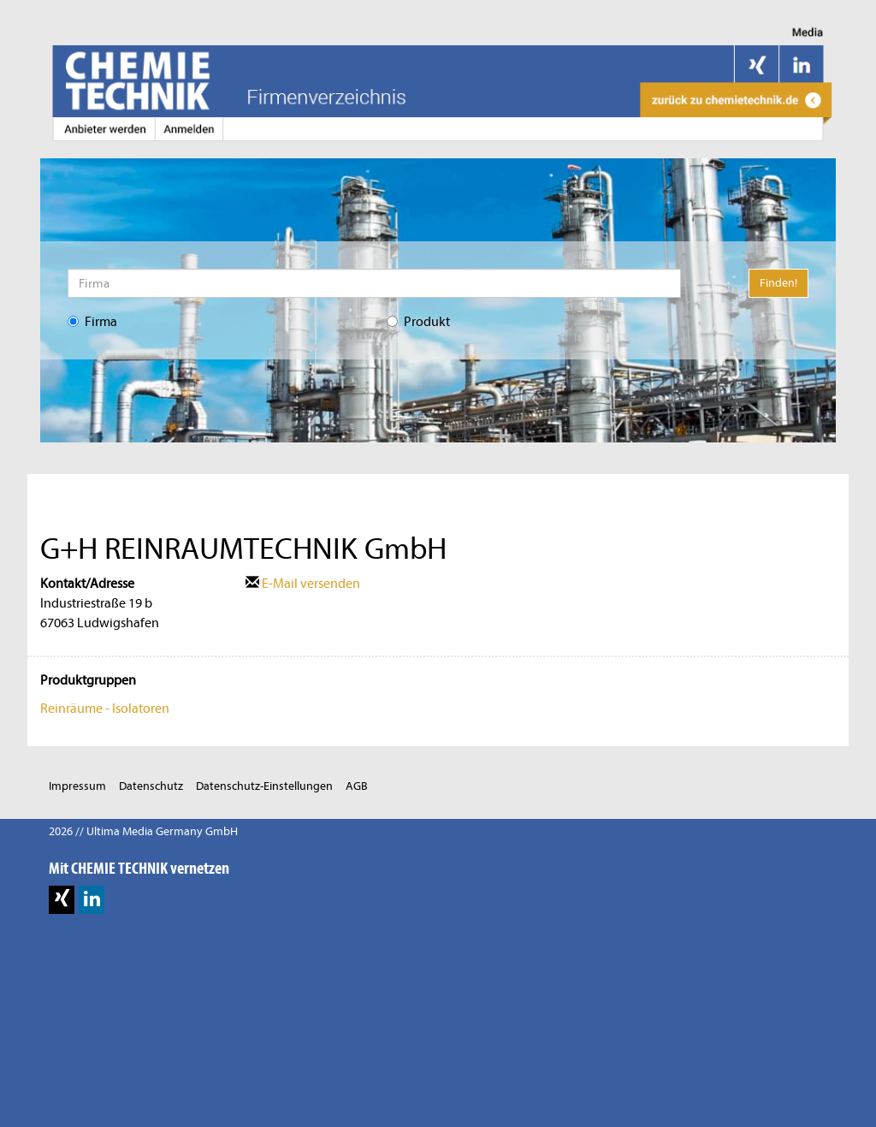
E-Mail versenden (303, 583)
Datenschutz (151, 786)
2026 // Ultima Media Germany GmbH (143, 831)
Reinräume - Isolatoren (104, 708)
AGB (357, 786)
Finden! (778, 283)
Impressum (77, 786)
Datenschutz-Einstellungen (264, 786)
